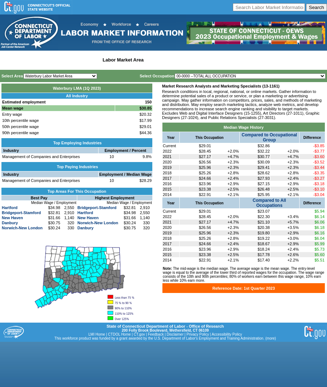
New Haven (12, 218)
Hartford (9, 207)
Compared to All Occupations (269, 203)
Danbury (10, 223)
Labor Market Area (123, 60)
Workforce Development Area (178, 60)
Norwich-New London (22, 228)
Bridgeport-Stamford (21, 212)
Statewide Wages (37, 60)
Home (8, 60)
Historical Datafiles (233, 60)
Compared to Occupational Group (269, 137)
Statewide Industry (79, 60)
